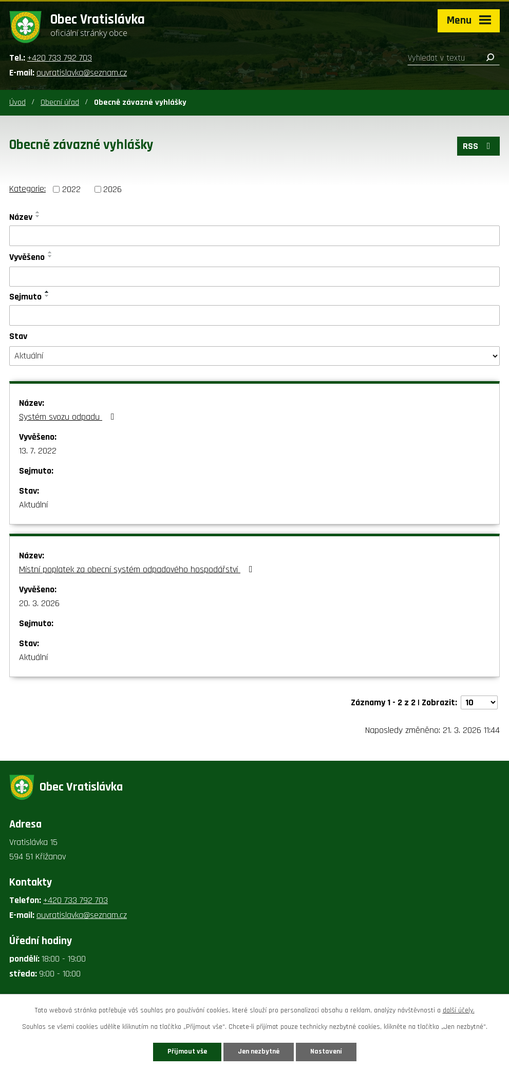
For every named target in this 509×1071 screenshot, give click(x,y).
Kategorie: (27, 189)
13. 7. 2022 (37, 451)
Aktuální (33, 505)
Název (20, 217)
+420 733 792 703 (59, 58)
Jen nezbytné (258, 1051)
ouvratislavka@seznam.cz (81, 73)
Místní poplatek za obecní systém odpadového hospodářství (138, 569)
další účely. (459, 1010)
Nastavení (326, 1051)
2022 (71, 189)
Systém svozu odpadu (69, 417)
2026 (112, 189)
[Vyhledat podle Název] (254, 236)
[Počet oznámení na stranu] (479, 702)
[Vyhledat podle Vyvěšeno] (254, 277)
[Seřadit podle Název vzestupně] (38, 212)
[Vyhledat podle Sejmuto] (254, 315)
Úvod (17, 102)
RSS (479, 146)
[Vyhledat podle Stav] (254, 356)
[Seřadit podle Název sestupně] (38, 216)
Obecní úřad (60, 102)
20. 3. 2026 (39, 603)
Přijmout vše (187, 1051)
